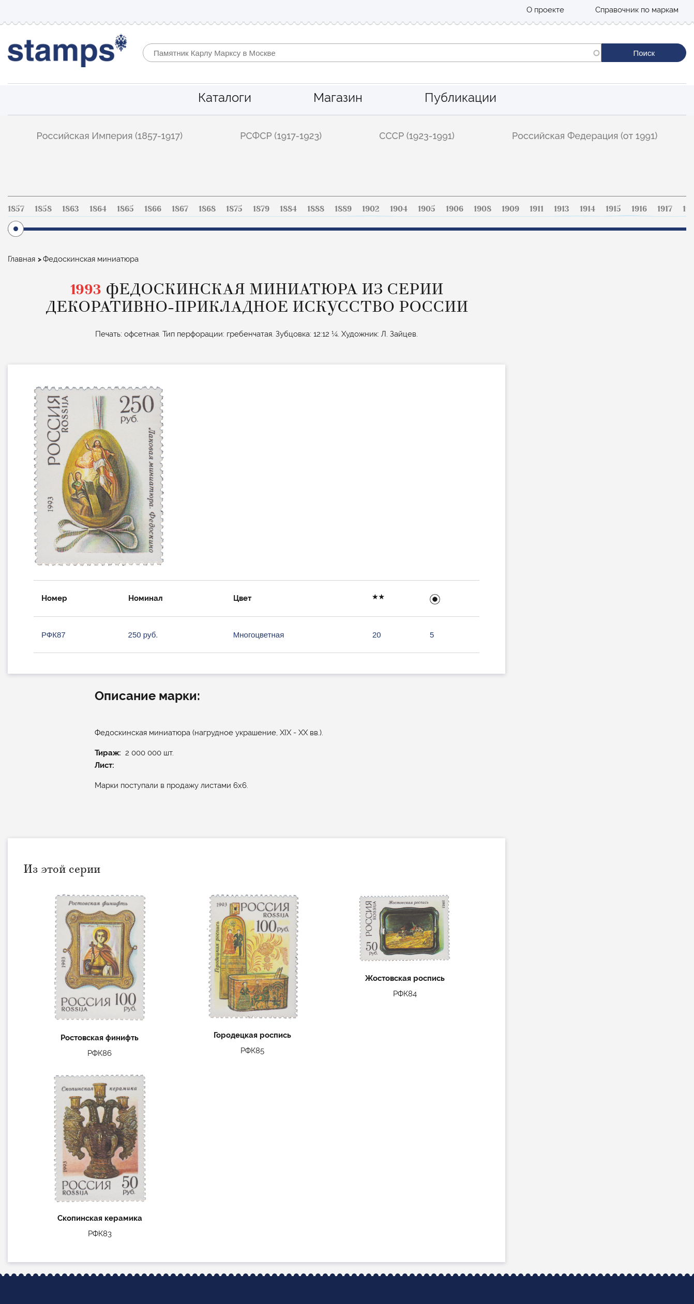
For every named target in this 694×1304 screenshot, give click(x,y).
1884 (288, 209)
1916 (639, 209)
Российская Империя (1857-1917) (110, 135)
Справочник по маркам (636, 9)
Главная (21, 259)
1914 (587, 209)
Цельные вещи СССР (264, 1197)
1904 (399, 209)
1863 (70, 209)
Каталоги (224, 97)
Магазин (338, 97)
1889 (343, 209)
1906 (454, 209)
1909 (510, 209)
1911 (537, 209)
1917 (664, 209)
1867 (180, 209)
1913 (561, 209)
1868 (207, 209)
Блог (16, 1183)
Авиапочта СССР (256, 1169)
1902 (371, 209)
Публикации (460, 97)
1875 (234, 209)
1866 (152, 209)
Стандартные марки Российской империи (303, 1155)
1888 (315, 209)
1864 (98, 209)
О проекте (545, 9)
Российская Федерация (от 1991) (584, 135)
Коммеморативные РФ (267, 1183)
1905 (426, 209)
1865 (125, 209)
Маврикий (244, 1211)
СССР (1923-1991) (417, 135)
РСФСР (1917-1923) (281, 135)
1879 (261, 209)
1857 (16, 209)
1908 (482, 209)
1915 (613, 209)
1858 (43, 209)
